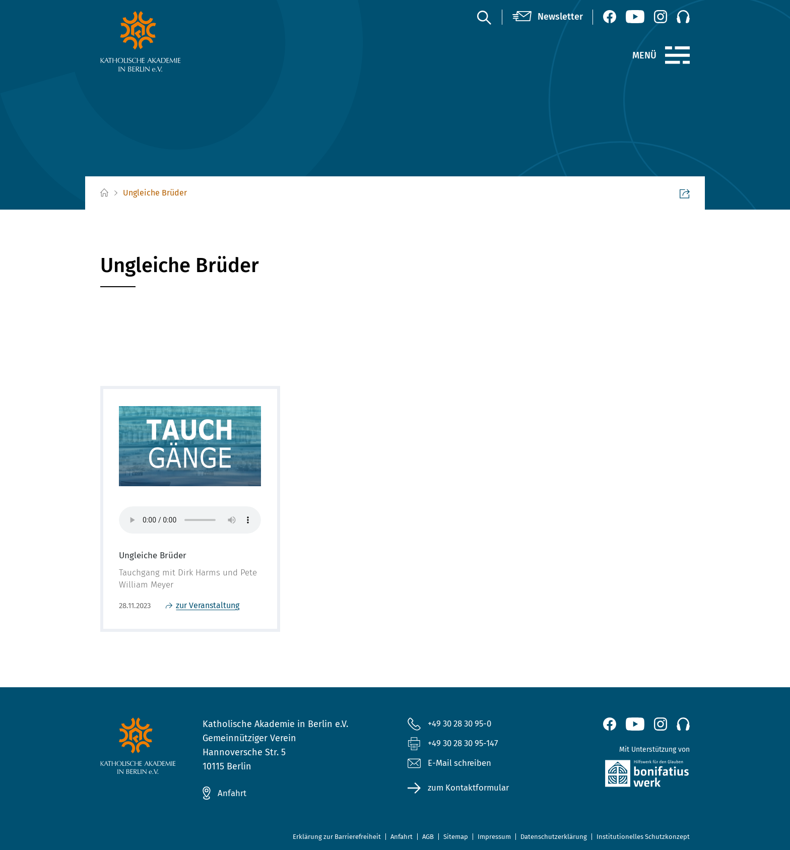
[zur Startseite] (164, 41)
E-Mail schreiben (452, 765)
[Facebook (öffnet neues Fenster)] (609, 16)
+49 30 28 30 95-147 (467, 744)
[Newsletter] (547, 17)
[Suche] (483, 17)
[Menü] (677, 55)
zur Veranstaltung (207, 605)
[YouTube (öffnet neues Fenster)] (635, 16)
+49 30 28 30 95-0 (463, 723)
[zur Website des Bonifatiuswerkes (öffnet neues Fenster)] (625, 776)
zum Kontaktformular (472, 790)
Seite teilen (661, 194)
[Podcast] (683, 16)
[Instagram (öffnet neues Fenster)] (660, 16)
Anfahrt (233, 793)
